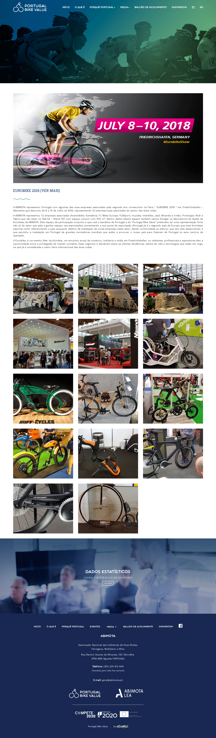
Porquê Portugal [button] (102, 7)
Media (111, 627)
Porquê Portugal (73, 627)
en (201, 7)
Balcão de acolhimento (151, 7)
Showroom (179, 7)
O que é (80, 7)
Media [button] (125, 7)
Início (66, 7)
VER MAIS (108, 583)
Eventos (95, 627)
